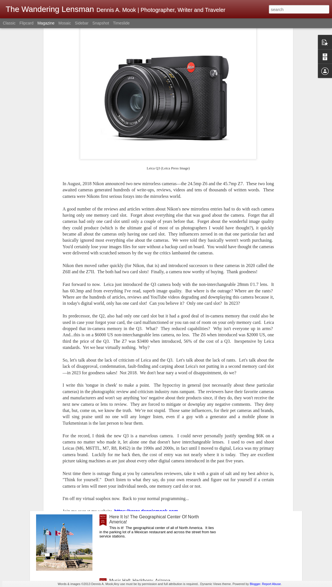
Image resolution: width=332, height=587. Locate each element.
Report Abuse (271, 584)
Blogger (255, 584)
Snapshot (100, 23)
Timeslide (121, 23)
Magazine (46, 23)
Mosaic (64, 23)
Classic (9, 23)
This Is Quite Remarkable (134, 325)
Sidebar (81, 23)
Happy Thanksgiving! (130, 389)
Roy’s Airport (122, 453)
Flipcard (26, 23)
